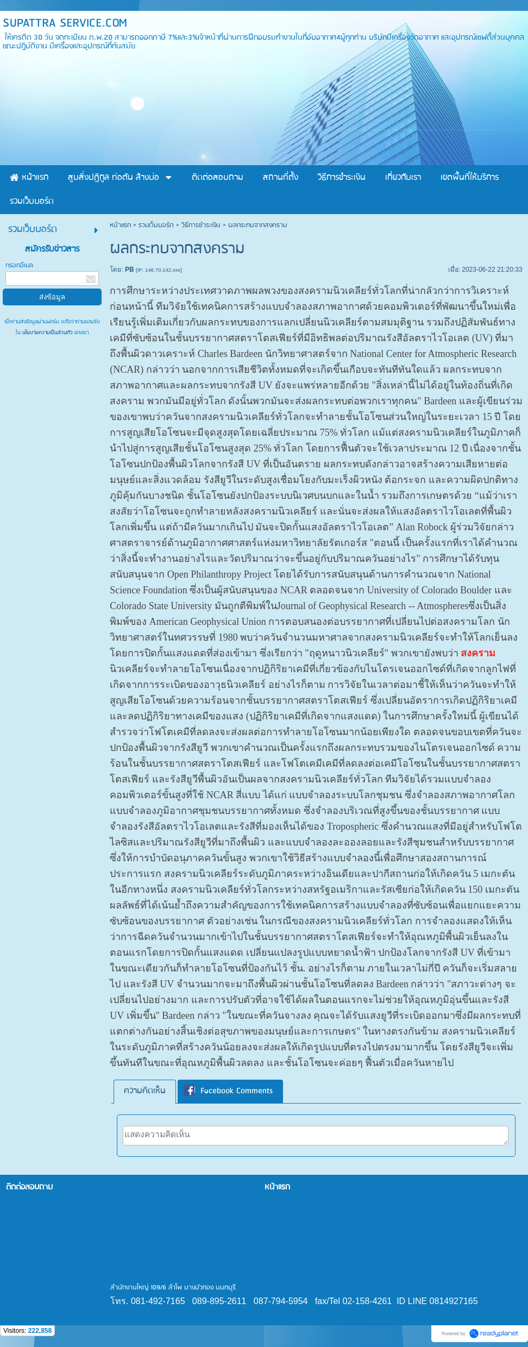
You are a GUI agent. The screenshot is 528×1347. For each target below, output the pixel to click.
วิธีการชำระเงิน (201, 225)
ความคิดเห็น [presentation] (145, 1091)
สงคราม (478, 653)
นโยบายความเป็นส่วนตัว (47, 332)
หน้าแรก (120, 225)
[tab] (145, 1091)
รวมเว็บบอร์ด (156, 225)
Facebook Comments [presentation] (228, 1092)
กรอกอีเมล (19, 265)
